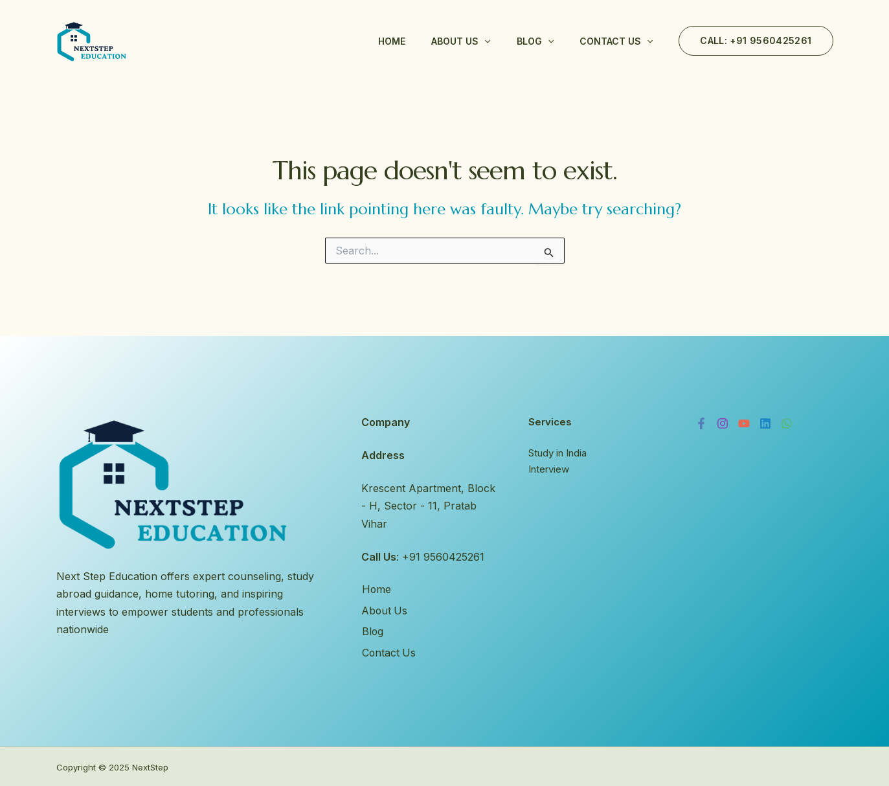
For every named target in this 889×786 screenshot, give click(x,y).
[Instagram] (722, 423)
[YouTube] (744, 423)
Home (391, 41)
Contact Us (616, 41)
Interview (548, 470)
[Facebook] (701, 423)
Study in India (557, 453)
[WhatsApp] (787, 423)
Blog (535, 41)
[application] (484, 41)
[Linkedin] (765, 423)
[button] (756, 41)
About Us (460, 41)
